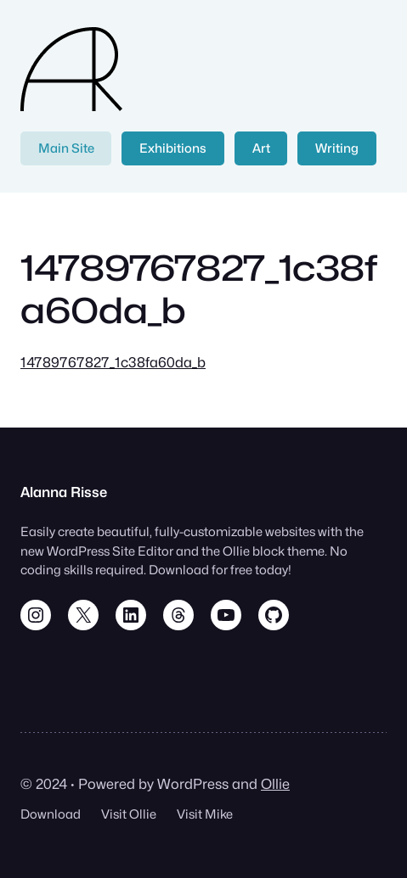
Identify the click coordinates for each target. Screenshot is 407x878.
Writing (337, 148)
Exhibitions (172, 148)
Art (261, 148)
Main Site (66, 148)
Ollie (275, 783)
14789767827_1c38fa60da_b (113, 362)
